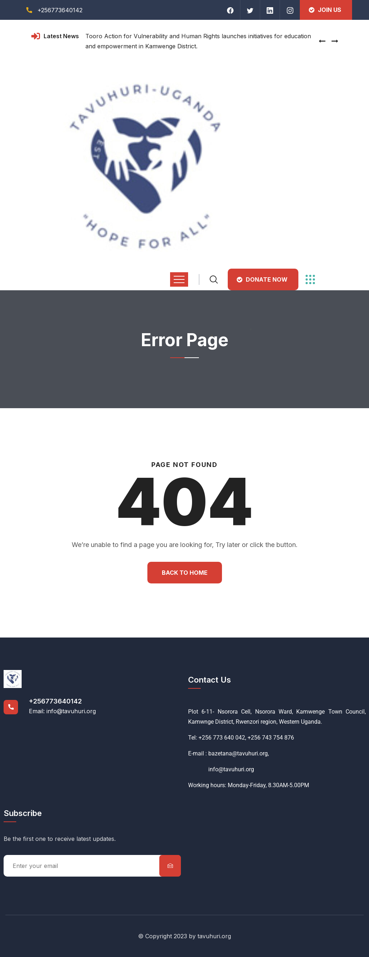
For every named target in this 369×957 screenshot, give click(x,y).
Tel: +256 (200, 737)
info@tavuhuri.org (221, 769)
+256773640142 (55, 701)
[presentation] (322, 41)
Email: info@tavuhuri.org (62, 711)
